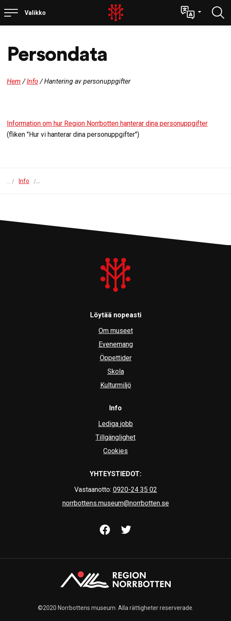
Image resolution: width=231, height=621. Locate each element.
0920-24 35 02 (135, 490)
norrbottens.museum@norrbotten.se (115, 503)
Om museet (116, 331)
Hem (14, 81)
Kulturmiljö (115, 385)
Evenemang (116, 344)
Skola (115, 371)
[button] (191, 12)
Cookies (115, 451)
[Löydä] (218, 12)
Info (32, 81)
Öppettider (116, 358)
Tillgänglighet (115, 437)
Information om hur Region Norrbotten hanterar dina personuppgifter (107, 123)
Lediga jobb (115, 424)
